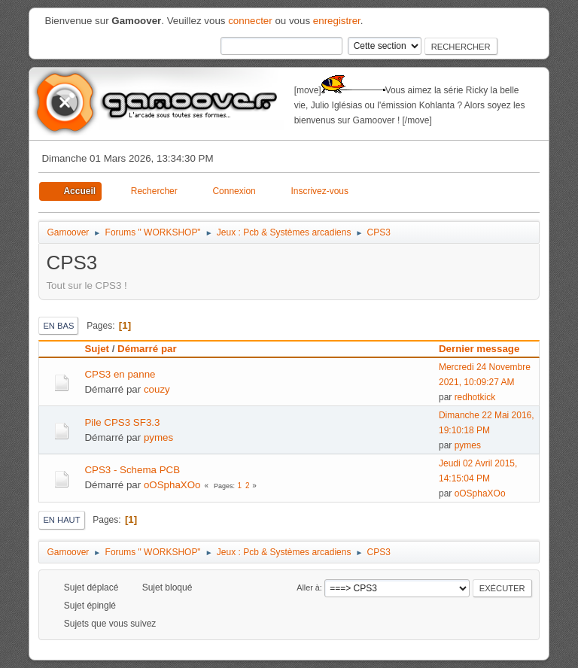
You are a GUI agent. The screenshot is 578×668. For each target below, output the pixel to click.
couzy (157, 389)
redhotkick (475, 397)
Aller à (308, 587)
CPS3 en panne (119, 374)
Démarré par (147, 348)
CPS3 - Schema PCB (132, 469)
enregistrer (336, 20)
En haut (61, 519)
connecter (250, 20)
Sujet (96, 348)
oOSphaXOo (172, 484)
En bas (58, 325)
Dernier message (486, 348)
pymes (158, 437)
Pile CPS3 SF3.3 (122, 422)
